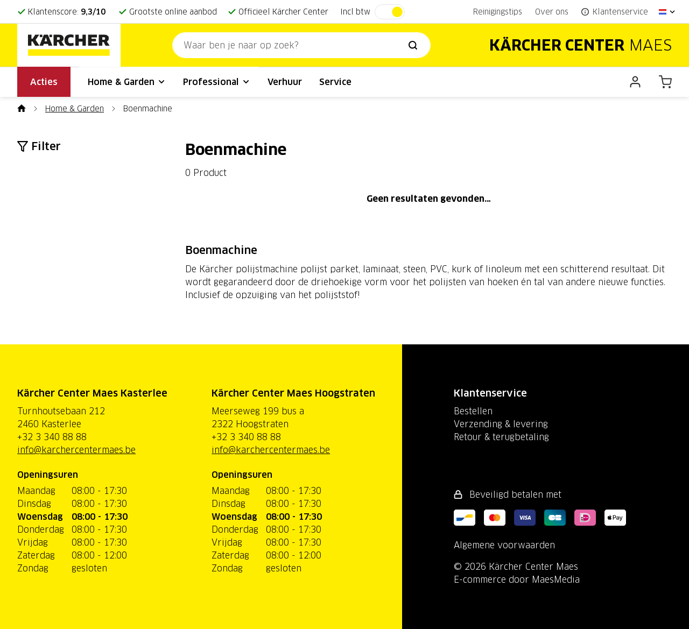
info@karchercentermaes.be (76, 450)
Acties (44, 82)
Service (335, 82)
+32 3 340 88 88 (52, 437)
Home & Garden (127, 82)
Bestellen (473, 411)
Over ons (551, 12)
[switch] (390, 11)
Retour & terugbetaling (501, 437)
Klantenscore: (67, 12)
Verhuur (285, 82)
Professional (216, 82)
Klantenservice (490, 393)
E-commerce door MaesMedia (517, 579)
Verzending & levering (501, 424)
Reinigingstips (497, 12)
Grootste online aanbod (173, 12)
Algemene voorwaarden (504, 545)
